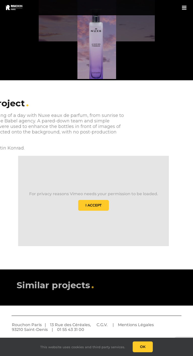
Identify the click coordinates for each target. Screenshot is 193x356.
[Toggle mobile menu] (184, 7)
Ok (143, 346)
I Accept (93, 205)
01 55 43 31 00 (70, 329)
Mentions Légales (136, 324)
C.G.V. (102, 324)
